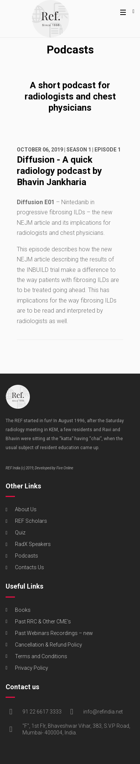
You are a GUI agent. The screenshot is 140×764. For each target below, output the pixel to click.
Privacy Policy (31, 668)
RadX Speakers (33, 544)
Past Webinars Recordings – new (54, 633)
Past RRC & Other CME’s (43, 622)
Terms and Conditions (41, 656)
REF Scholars (31, 521)
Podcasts (26, 556)
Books (23, 610)
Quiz (20, 533)
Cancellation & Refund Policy (48, 645)
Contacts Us (29, 567)
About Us (26, 509)
